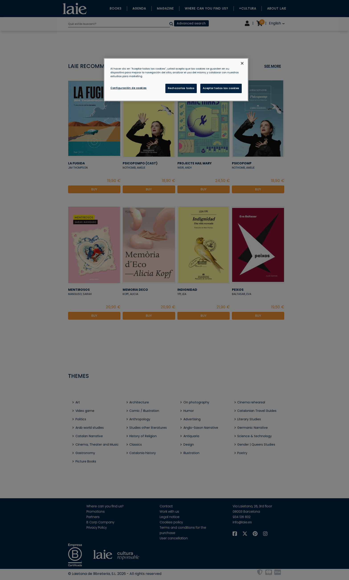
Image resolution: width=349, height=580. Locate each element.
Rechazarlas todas (181, 88)
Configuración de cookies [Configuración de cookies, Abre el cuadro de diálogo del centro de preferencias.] (128, 88)
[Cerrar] (242, 63)
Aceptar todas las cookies (221, 88)
